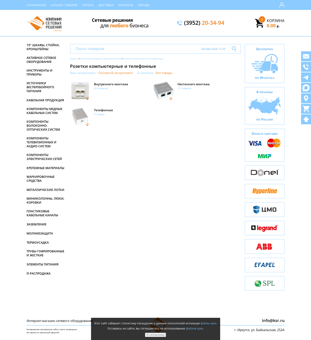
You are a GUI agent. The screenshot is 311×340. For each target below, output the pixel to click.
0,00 (273, 25)
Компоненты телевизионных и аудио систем (41, 142)
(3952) (204, 23)
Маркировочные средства (41, 179)
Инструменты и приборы (39, 72)
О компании (36, 5)
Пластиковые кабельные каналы (42, 213)
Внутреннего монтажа (111, 84)
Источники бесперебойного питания (40, 87)
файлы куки (208, 323)
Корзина (275, 20)
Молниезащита (40, 233)
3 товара (99, 114)
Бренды (144, 5)
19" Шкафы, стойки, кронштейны (43, 47)
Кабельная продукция (45, 100)
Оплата (88, 5)
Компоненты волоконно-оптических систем (43, 125)
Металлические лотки (45, 190)
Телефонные (103, 110)
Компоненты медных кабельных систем (44, 111)
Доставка (106, 5)
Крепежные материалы (45, 168)
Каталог (74, 58)
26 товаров (101, 88)
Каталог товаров (64, 5)
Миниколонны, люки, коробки (45, 200)
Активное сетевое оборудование (41, 60)
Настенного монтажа (194, 84)
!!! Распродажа (39, 273)
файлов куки (194, 328)
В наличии (145, 73)
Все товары (164, 73)
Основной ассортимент (116, 73)
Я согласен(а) (155, 335)
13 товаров (184, 88)
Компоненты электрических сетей (44, 157)
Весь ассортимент (83, 73)
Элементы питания (43, 264)
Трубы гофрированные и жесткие (45, 253)
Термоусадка (38, 242)
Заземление (36, 224)
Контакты (125, 5)
